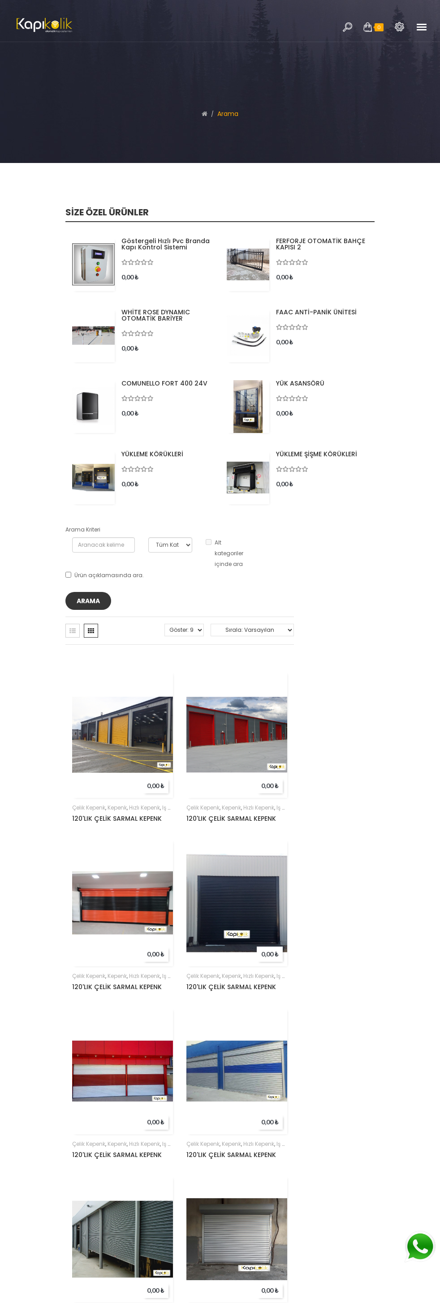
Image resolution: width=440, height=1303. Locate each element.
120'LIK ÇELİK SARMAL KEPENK (117, 818)
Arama (399, 26)
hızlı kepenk (144, 807)
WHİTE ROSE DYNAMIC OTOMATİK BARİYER (155, 315)
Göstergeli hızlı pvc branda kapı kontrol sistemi (165, 244)
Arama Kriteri (82, 529)
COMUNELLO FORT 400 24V (164, 383)
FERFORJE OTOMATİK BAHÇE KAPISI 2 (320, 244)
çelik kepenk (88, 807)
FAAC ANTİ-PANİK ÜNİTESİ (316, 312)
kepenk (117, 807)
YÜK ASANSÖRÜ (300, 383)
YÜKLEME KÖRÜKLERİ (152, 454)
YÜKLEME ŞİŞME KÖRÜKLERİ (316, 454)
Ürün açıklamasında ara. (104, 575)
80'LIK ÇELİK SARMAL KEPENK (230, 1196)
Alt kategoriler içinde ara (224, 553)
